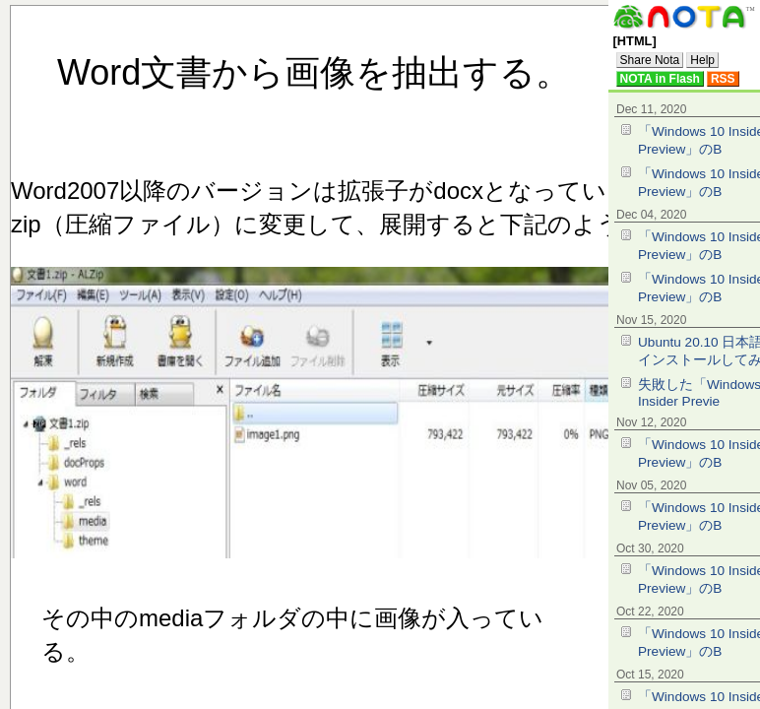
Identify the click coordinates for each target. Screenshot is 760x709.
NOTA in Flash (660, 79)
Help (702, 60)
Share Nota (650, 60)
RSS (723, 79)
